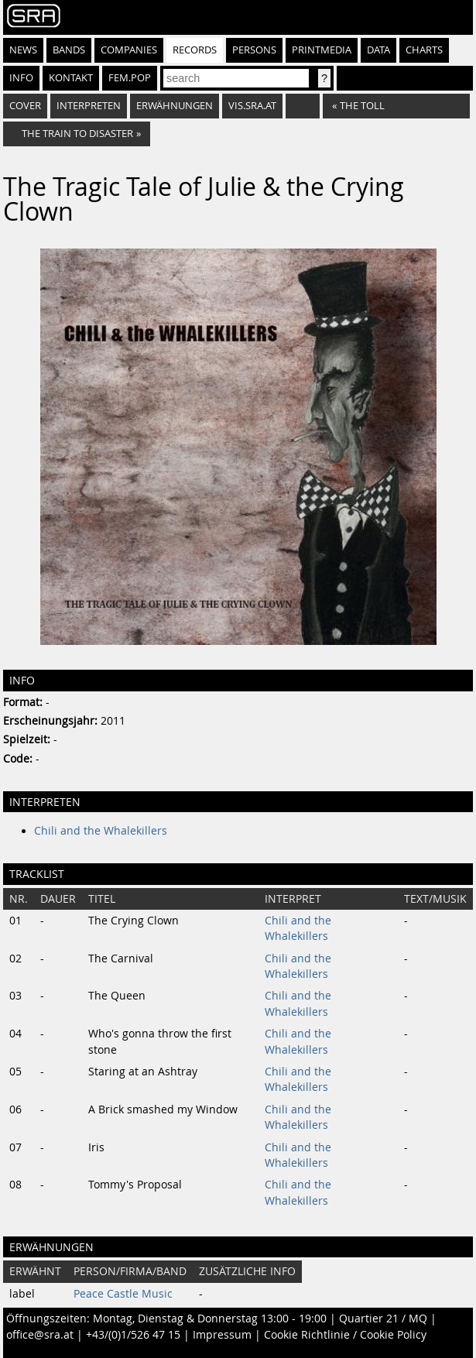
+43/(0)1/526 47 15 (133, 1335)
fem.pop (129, 77)
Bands (69, 50)
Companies (129, 50)
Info (21, 77)
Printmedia (321, 50)
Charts (424, 50)
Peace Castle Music (123, 1294)
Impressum (222, 1335)
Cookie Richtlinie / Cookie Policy (345, 1335)
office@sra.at (40, 1335)
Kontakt (71, 77)
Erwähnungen (174, 105)
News (23, 50)
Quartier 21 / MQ (383, 1318)
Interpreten (89, 105)
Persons (254, 50)
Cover (25, 105)
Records (195, 50)
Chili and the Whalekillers (100, 831)
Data (378, 50)
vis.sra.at (252, 105)
